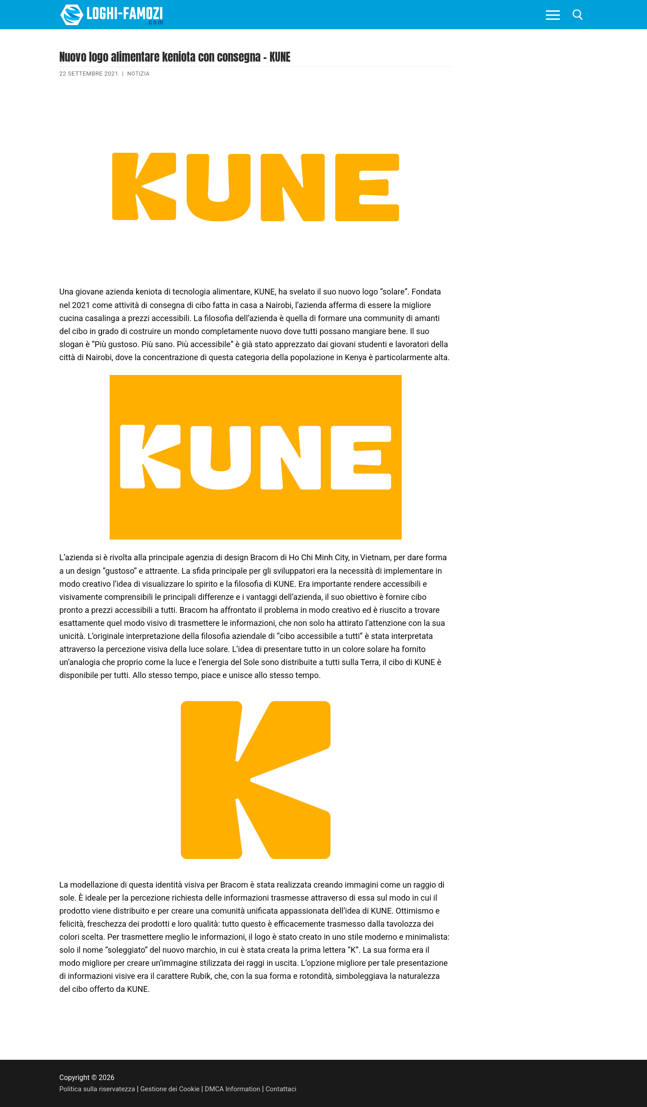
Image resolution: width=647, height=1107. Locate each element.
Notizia (139, 73)
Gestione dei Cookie (176, 1089)
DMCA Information (242, 1089)
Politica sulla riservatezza (99, 1089)
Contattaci (292, 1089)
